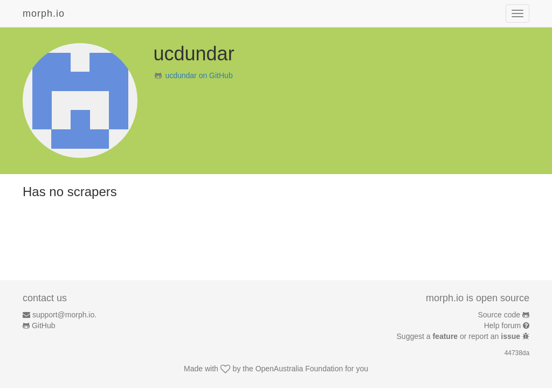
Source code (499, 314)
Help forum (502, 325)
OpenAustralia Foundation (299, 368)
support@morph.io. (64, 314)
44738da (517, 353)
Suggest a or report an (459, 336)
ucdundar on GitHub (198, 75)
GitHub (44, 325)
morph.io (44, 13)
